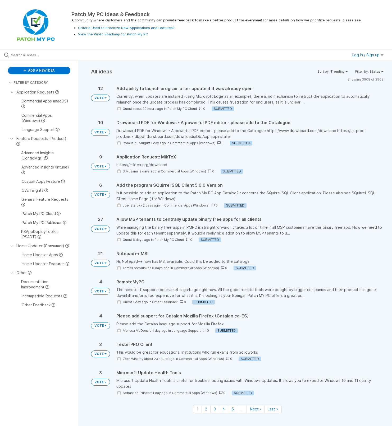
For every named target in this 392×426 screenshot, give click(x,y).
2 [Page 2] (206, 409)
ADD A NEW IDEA (39, 70)
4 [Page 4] (223, 409)
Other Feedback (165, 302)
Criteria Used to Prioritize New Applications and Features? (126, 28)
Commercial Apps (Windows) (192, 143)
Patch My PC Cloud (182, 109)
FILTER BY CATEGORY (28, 83)
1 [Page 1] (197, 409)
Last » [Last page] (273, 409)
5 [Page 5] (232, 409)
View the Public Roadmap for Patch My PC (113, 34)
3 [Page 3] (215, 409)
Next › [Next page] (255, 409)
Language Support (186, 331)
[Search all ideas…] (46, 55)
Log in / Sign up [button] (368, 55)
